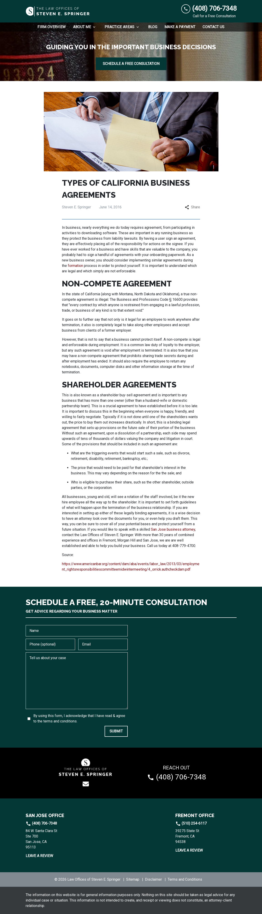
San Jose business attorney (173, 529)
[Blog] (152, 27)
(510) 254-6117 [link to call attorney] (191, 823)
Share (192, 207)
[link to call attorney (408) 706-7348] (209, 8)
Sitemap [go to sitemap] (132, 879)
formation (75, 266)
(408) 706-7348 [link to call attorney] (41, 823)
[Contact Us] (213, 27)
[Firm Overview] (51, 27)
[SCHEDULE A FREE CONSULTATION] (131, 63)
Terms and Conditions (185, 879)
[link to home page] (58, 11)
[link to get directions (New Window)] (56, 839)
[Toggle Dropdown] (95, 27)
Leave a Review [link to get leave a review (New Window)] (39, 856)
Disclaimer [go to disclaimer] (153, 879)
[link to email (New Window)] (86, 784)
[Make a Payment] (180, 27)
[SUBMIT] (116, 731)
